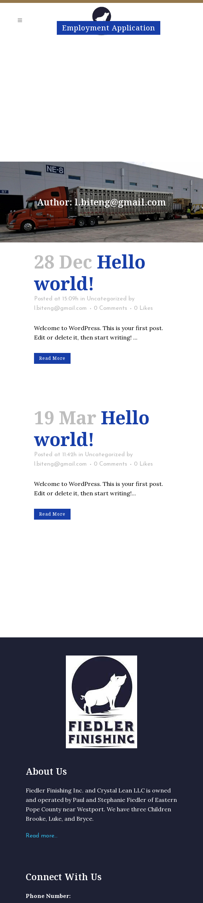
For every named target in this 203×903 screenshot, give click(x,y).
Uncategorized (107, 299)
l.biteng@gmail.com (60, 308)
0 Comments (110, 308)
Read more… (42, 836)
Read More (52, 358)
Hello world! (89, 272)
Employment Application (108, 28)
